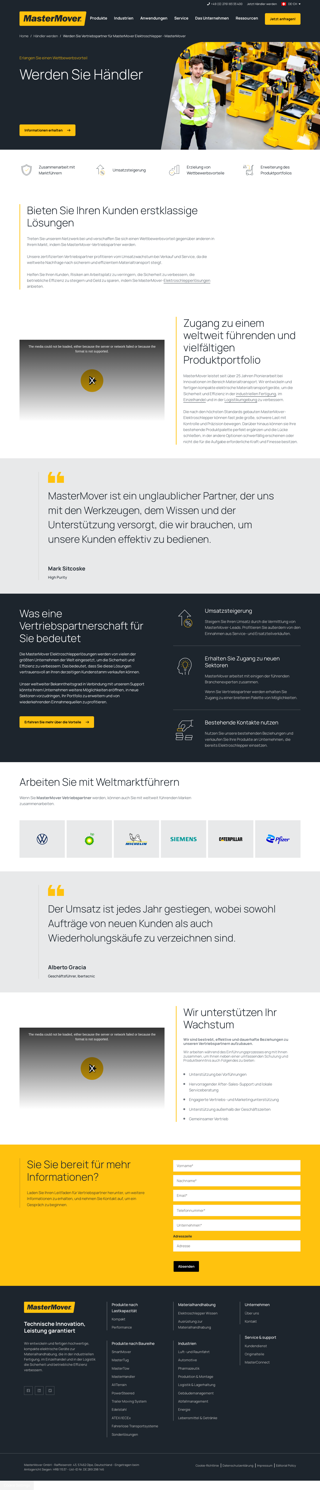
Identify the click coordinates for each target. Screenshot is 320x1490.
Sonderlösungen (125, 1434)
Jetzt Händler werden (262, 4)
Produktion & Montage (195, 1376)
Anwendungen (153, 18)
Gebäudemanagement (196, 1393)
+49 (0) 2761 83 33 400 (226, 4)
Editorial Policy (286, 1465)
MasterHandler (123, 1376)
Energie (184, 1409)
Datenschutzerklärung (238, 1465)
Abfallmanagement (193, 1401)
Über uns (252, 1313)
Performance (122, 1327)
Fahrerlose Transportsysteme (135, 1426)
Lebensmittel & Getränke (197, 1418)
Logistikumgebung (240, 399)
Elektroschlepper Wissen (198, 1313)
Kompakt (118, 1319)
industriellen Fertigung (256, 393)
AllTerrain (119, 1384)
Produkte (98, 18)
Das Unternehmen (212, 18)
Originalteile (254, 1354)
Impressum (264, 1465)
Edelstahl (119, 1409)
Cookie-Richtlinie (207, 1465)
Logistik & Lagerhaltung (196, 1384)
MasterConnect (257, 1362)
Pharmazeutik (188, 1368)
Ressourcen (247, 18)
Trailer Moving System (129, 1401)
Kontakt (251, 1321)
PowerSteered (123, 1393)
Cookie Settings (17, 1485)
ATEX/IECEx (121, 1418)
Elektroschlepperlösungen (187, 280)
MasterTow (120, 1368)
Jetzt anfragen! (283, 19)
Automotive (187, 1360)
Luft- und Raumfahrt (194, 1351)
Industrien (123, 18)
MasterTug (120, 1360)
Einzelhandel (194, 399)
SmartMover (121, 1351)
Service (181, 18)
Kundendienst (256, 1346)
